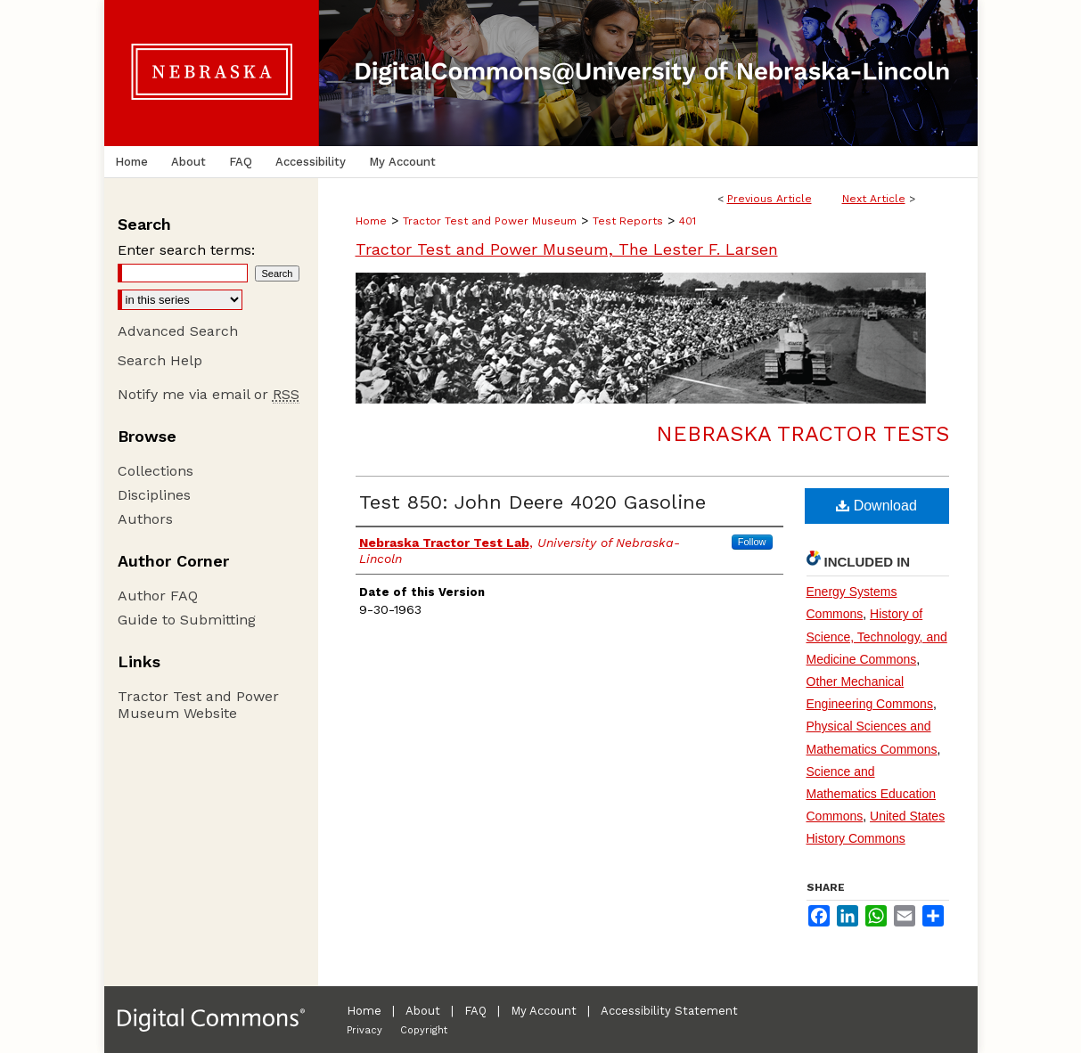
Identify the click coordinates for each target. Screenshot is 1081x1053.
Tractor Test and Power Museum (490, 221)
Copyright (423, 1030)
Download (876, 505)
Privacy (364, 1030)
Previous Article (769, 198)
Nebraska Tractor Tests (802, 433)
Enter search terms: (186, 249)
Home (371, 221)
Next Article (873, 198)
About (422, 1010)
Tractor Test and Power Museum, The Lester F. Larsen (567, 249)
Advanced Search (178, 330)
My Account (544, 1010)
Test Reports (628, 221)
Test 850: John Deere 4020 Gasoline (532, 502)
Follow (752, 541)
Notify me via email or (208, 394)
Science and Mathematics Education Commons (872, 793)
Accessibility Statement (669, 1010)
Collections (155, 470)
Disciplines (154, 494)
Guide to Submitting (187, 619)
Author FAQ (158, 595)
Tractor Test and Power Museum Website (198, 705)
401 (687, 221)
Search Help (160, 360)
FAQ (475, 1010)
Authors (145, 518)
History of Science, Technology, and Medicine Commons (877, 636)
